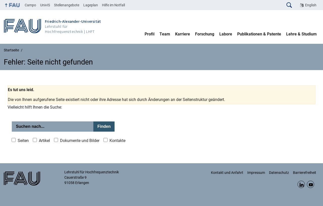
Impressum (256, 173)
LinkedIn (301, 184)
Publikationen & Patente (259, 34)
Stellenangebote (66, 5)
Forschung (204, 34)
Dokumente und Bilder (79, 140)
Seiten (23, 140)
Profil (149, 34)
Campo (30, 5)
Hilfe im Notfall (113, 5)
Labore (225, 34)
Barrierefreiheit (304, 173)
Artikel (44, 140)
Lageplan (90, 5)
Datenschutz (279, 173)
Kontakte (117, 140)
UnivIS (45, 5)
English (310, 5)
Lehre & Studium (301, 34)
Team (164, 34)
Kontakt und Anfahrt (227, 173)
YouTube (310, 184)
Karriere (182, 34)
